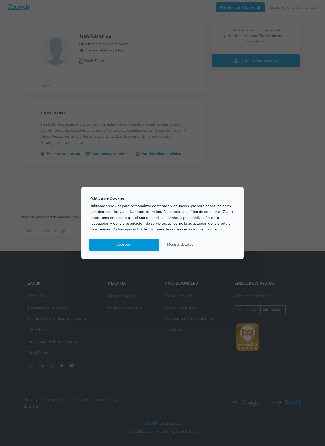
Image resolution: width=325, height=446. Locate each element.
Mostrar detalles (180, 244)
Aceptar (124, 244)
